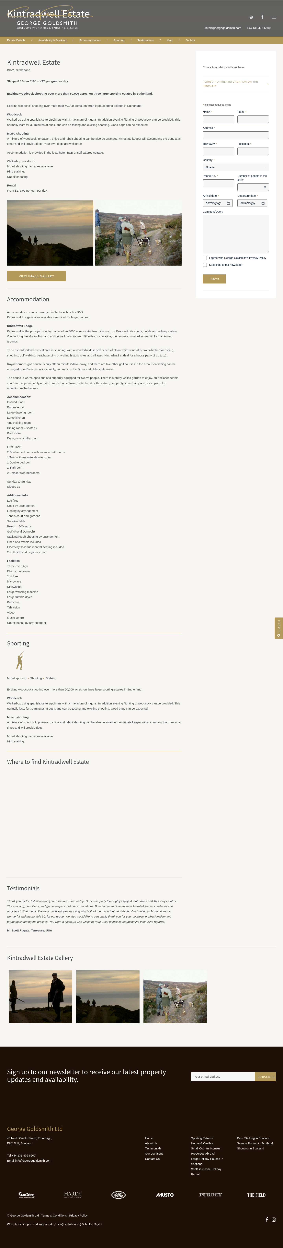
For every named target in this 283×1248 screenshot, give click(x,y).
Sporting (119, 40)
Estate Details (16, 40)
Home (149, 1138)
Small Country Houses (205, 1148)
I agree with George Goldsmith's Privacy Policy (237, 257)
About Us (151, 1143)
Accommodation (90, 40)
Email (241, 112)
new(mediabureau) (69, 1224)
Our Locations (154, 1153)
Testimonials (146, 40)
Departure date (247, 196)
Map (170, 40)
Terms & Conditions (54, 1215)
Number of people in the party (252, 177)
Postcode (244, 144)
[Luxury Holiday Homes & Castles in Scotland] (50, 17)
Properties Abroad (203, 1153)
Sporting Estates (202, 1138)
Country (209, 160)
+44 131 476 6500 (23, 1155)
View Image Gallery (36, 276)
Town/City (210, 144)
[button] (274, 17)
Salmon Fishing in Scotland (255, 1143)
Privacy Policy (78, 1215)
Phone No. (210, 176)
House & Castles (202, 1143)
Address (209, 128)
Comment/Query (213, 211)
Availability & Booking (52, 40)
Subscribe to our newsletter (226, 264)
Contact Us (152, 1158)
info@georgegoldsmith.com (223, 28)
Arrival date (211, 196)
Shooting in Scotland (250, 1148)
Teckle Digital (93, 1224)
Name (207, 112)
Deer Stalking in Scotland (253, 1138)
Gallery (190, 40)
